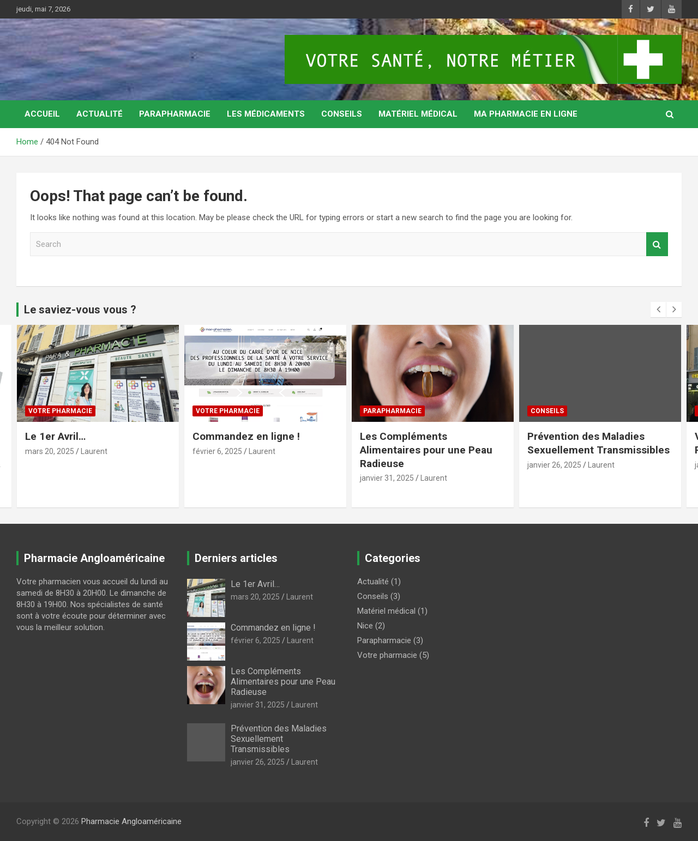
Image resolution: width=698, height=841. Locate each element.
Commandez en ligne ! (246, 436)
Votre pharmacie (60, 410)
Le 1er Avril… (55, 436)
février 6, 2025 (217, 451)
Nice (365, 626)
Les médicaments (266, 114)
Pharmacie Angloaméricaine (131, 821)
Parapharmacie (174, 114)
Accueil (42, 114)
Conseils (341, 114)
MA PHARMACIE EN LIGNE (525, 114)
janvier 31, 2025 (387, 478)
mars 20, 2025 (49, 451)
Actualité (99, 114)
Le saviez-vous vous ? (80, 309)
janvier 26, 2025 (554, 465)
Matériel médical (418, 114)
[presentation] (658, 309)
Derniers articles (236, 558)
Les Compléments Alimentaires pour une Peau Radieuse (426, 449)
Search (657, 244)
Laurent (94, 451)
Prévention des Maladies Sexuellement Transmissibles (598, 443)
